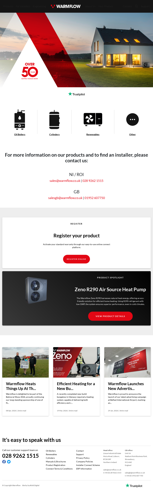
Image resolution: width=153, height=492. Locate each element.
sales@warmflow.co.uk (65, 180)
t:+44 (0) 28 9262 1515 (112, 473)
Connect (127, 6)
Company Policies (84, 461)
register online (76, 259)
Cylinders (50, 458)
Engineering (39, 6)
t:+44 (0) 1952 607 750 (134, 476)
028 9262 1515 (92, 180)
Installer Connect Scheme (88, 465)
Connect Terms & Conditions (59, 468)
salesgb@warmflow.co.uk (65, 198)
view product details (110, 316)
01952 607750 (95, 198)
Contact (80, 450)
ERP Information (84, 468)
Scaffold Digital (33, 485)
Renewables (51, 454)
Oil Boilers (51, 450)
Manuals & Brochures (56, 461)
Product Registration (55, 465)
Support (145, 6)
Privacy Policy (82, 458)
